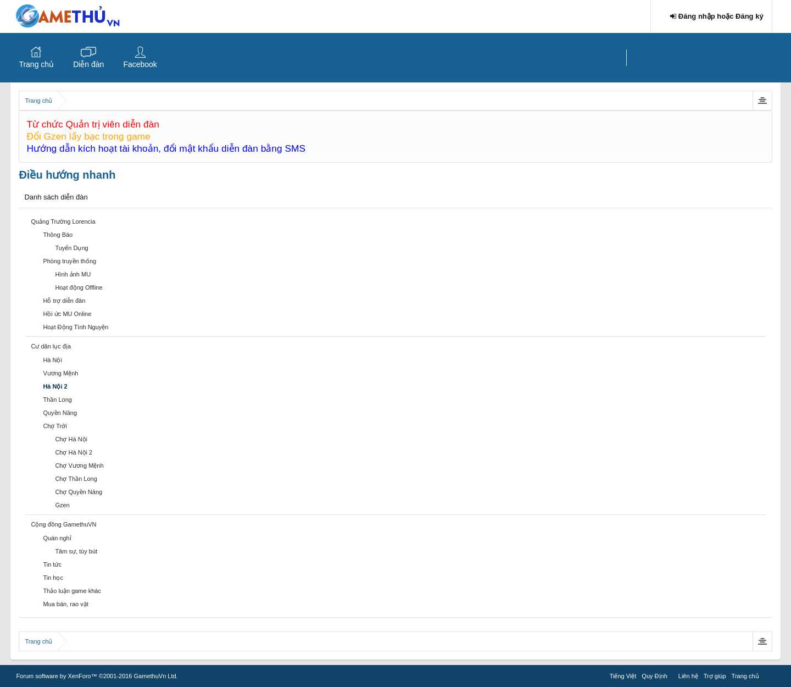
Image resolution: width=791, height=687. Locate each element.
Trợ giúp (715, 676)
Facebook (140, 64)
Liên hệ (688, 676)
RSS (768, 674)
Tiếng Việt (623, 676)
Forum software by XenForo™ (96, 676)
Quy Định (654, 676)
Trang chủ (36, 64)
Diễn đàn (88, 64)
